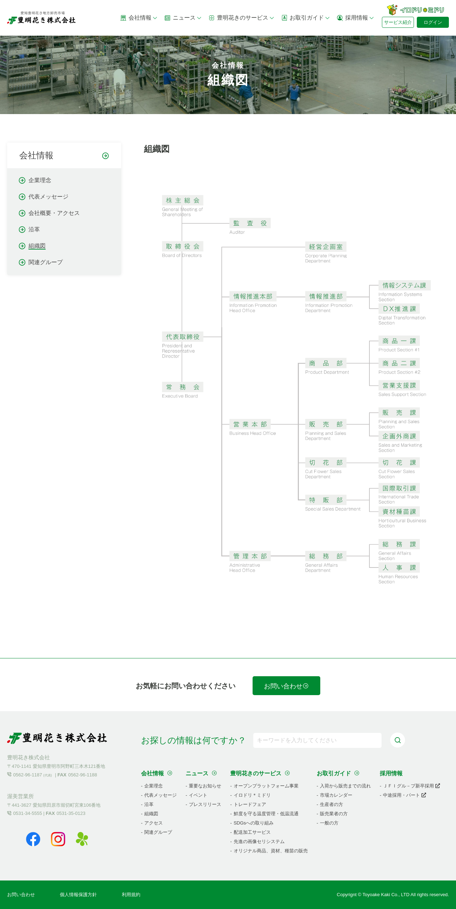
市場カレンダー (336, 795)
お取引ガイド (305, 18)
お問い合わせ (286, 686)
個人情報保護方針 (78, 894)
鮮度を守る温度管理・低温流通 (266, 813)
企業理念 (39, 180)
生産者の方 (331, 804)
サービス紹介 (398, 22)
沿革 (34, 229)
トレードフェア (250, 804)
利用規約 (131, 894)
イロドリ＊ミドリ (252, 795)
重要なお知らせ (205, 786)
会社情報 (139, 18)
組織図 (37, 246)
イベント (198, 795)
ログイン (433, 22)
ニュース (183, 18)
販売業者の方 (334, 813)
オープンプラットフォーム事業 (266, 786)
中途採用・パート (404, 795)
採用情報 (355, 18)
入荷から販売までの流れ (345, 786)
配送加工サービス (252, 832)
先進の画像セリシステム (259, 841)
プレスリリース (205, 804)
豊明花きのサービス (241, 18)
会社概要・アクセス (54, 213)
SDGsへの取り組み (254, 823)
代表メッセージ (48, 197)
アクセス (153, 823)
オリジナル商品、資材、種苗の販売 (271, 850)
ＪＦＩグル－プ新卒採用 (411, 786)
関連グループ (45, 262)
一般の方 (329, 823)
